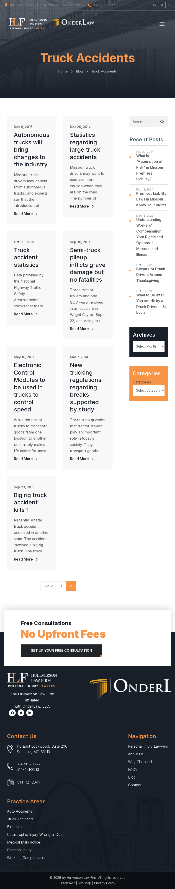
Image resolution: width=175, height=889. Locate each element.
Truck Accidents (20, 819)
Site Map (84, 883)
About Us (136, 754)
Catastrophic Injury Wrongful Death (36, 834)
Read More (24, 213)
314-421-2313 (28, 769)
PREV (49, 586)
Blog (132, 777)
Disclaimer (67, 883)
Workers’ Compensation (26, 857)
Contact (134, 785)
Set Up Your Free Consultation (61, 650)
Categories (142, 382)
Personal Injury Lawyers (148, 746)
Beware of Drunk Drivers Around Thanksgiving (150, 275)
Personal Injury (19, 850)
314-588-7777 (29, 764)
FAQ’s (133, 769)
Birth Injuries (17, 826)
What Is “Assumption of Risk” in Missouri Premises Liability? (150, 167)
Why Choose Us (141, 761)
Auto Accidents (19, 811)
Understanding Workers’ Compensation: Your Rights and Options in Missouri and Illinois (149, 237)
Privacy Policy (104, 883)
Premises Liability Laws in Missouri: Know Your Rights (151, 199)
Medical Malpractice (23, 842)
